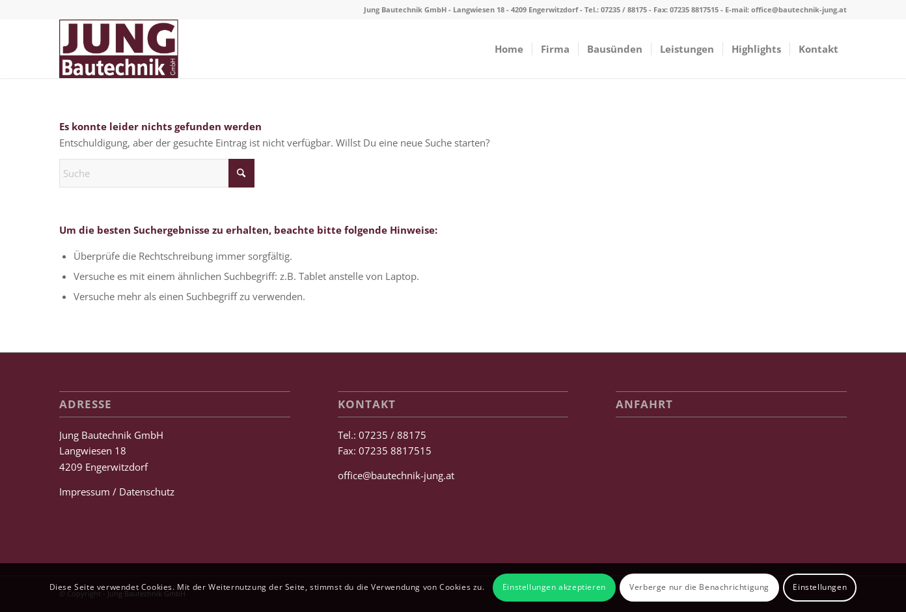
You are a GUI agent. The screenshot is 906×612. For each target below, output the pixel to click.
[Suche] (156, 173)
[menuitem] (509, 49)
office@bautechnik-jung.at (799, 9)
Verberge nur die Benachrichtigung (699, 586)
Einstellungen (820, 586)
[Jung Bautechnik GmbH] (118, 49)
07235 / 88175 (624, 9)
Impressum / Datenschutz (116, 491)
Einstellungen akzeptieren (554, 586)
